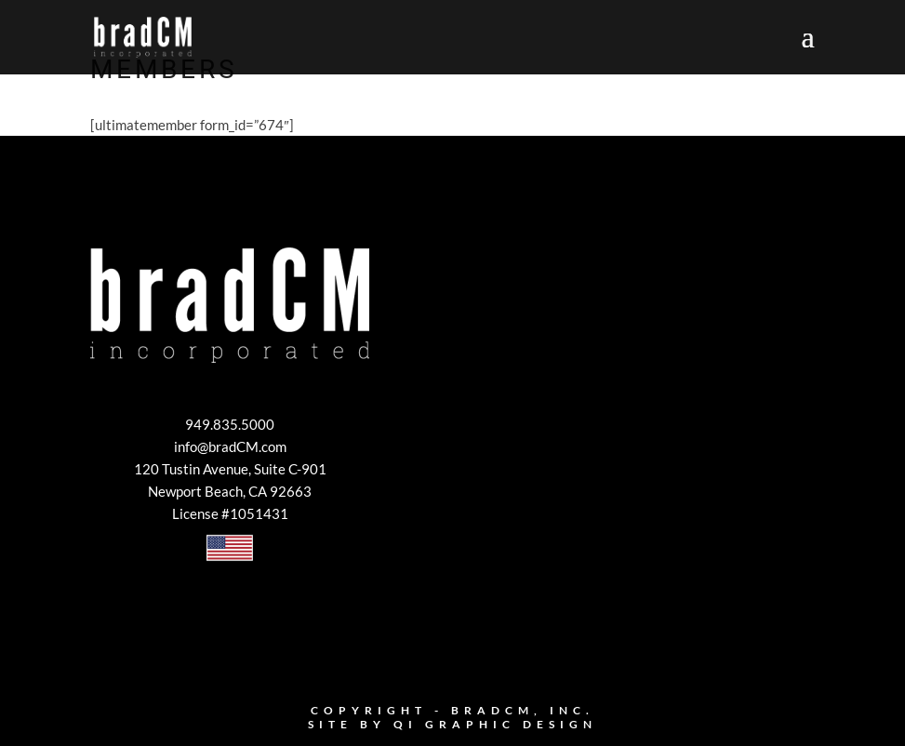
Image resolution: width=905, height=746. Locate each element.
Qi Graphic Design (495, 724)
